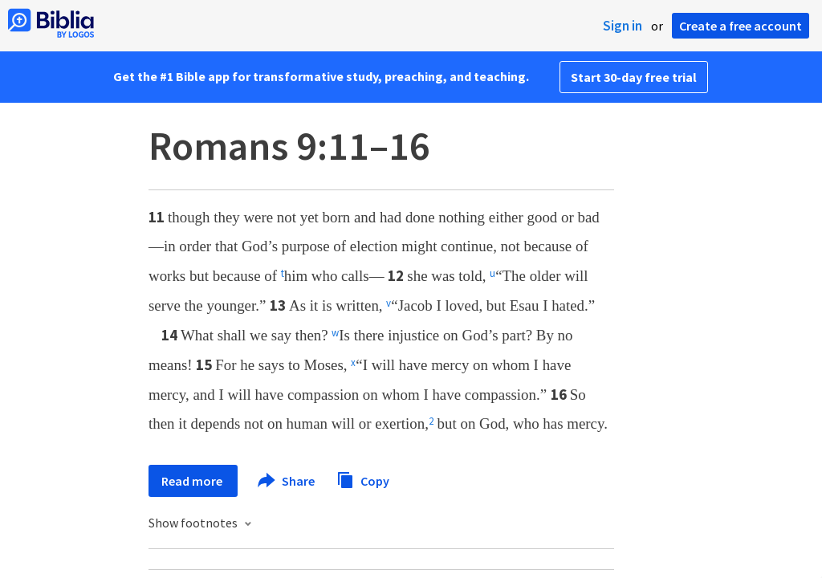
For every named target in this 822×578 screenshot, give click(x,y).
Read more (193, 481)
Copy (362, 478)
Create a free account (740, 26)
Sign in (622, 26)
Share (287, 481)
